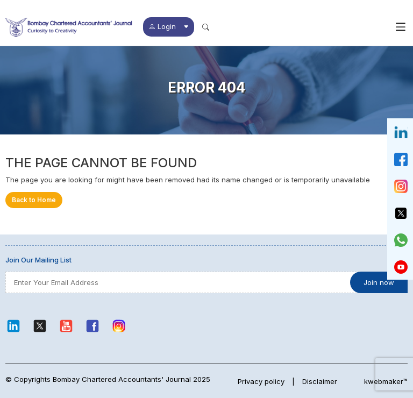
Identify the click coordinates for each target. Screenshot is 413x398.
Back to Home (34, 200)
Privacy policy (261, 381)
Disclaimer (319, 381)
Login (168, 26)
